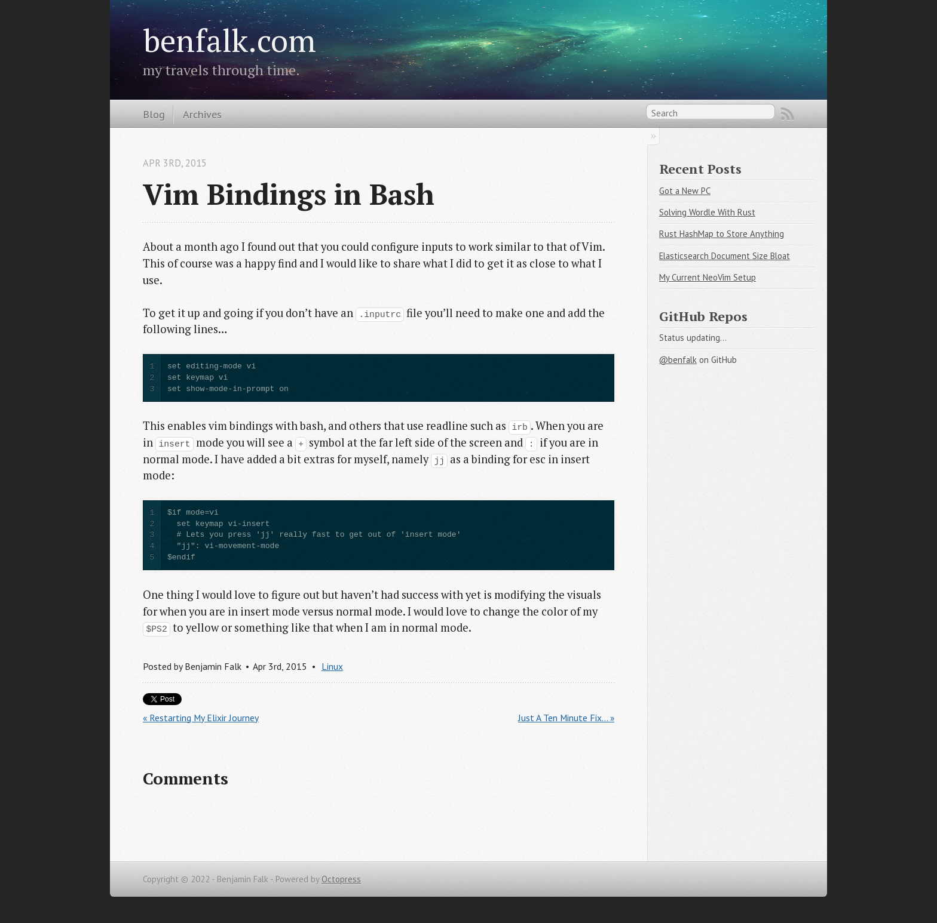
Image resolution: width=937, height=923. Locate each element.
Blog (154, 114)
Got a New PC (685, 190)
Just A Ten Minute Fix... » (566, 718)
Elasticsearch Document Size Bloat (724, 255)
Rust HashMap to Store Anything (721, 233)
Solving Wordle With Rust (707, 212)
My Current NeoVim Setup (707, 277)
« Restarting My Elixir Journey (201, 718)
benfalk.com (229, 40)
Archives (202, 114)
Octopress (341, 879)
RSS (787, 114)
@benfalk (678, 359)
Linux (332, 666)
